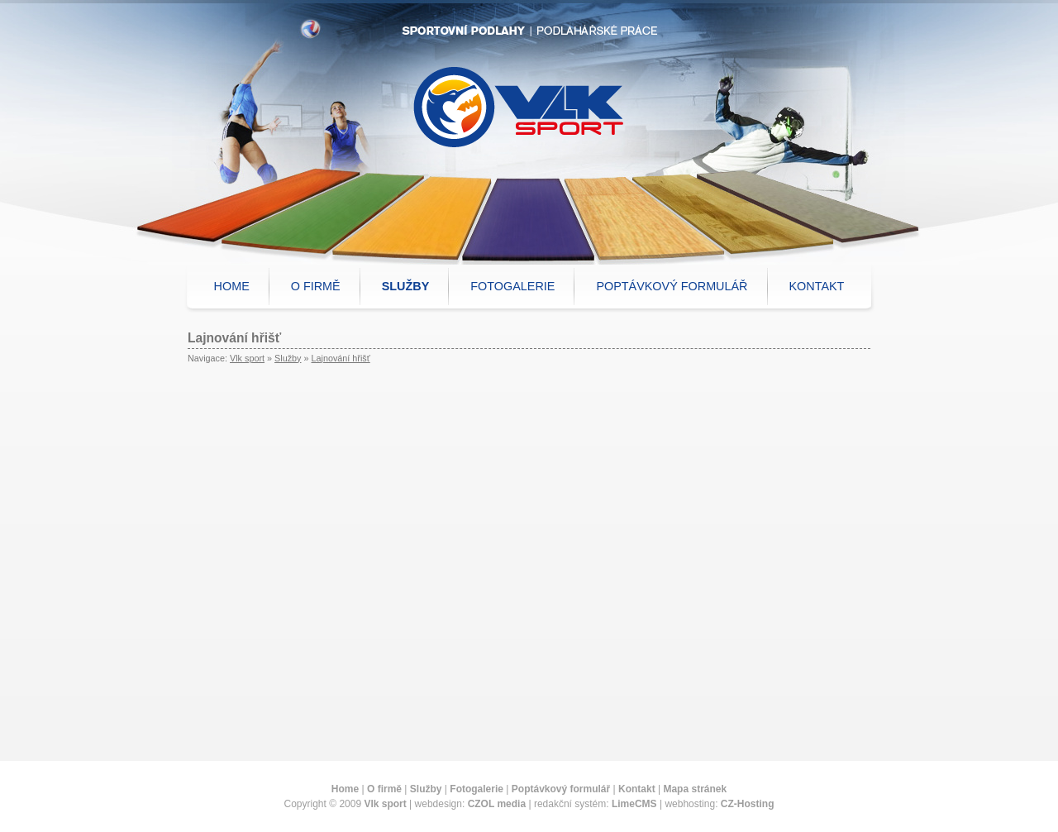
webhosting (690, 804)
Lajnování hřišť (340, 358)
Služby (287, 358)
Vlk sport (247, 358)
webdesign (438, 804)
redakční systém (570, 804)
